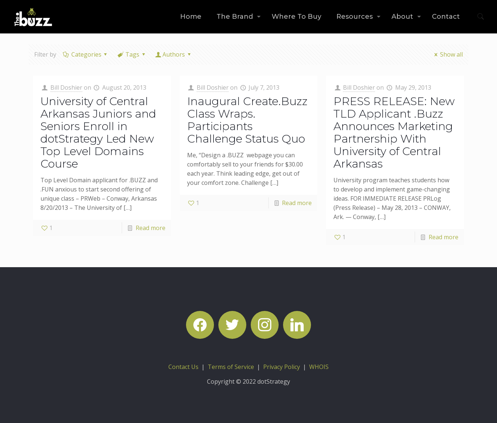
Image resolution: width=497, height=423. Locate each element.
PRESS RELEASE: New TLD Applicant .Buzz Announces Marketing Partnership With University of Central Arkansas (394, 132)
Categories (86, 54)
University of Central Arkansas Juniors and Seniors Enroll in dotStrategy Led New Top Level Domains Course (98, 132)
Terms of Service (231, 367)
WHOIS (319, 367)
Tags (132, 54)
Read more (150, 228)
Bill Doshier (66, 87)
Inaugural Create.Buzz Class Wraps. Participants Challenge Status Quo (247, 120)
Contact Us (183, 367)
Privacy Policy (281, 367)
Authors (173, 54)
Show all (447, 54)
